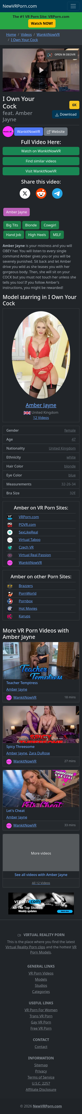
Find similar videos (41, 161)
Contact (41, 1046)
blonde (70, 466)
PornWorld (28, 593)
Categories (41, 991)
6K (74, 105)
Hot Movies (28, 608)
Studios (41, 985)
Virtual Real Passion (35, 555)
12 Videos (41, 417)
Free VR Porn (40, 1028)
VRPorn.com (29, 516)
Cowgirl (50, 225)
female (70, 430)
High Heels (37, 234)
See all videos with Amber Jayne (41, 874)
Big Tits (12, 225)
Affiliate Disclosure (41, 1089)
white (71, 457)
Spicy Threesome (20, 746)
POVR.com (27, 524)
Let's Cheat (15, 810)
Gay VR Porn (41, 1022)
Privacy (41, 1071)
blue (72, 475)
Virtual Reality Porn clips (25, 947)
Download (66, 114)
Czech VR (26, 547)
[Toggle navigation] (73, 6)
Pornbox (26, 601)
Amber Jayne (16, 212)
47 (74, 439)
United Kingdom (62, 448)
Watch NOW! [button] (42, 23)
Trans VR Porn (41, 1016)
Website (56, 131)
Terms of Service (41, 1077)
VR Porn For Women (41, 1010)
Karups (24, 616)
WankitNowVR (28, 131)
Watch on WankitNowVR (41, 151)
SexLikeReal (28, 532)
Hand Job (13, 234)
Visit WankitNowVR (41, 171)
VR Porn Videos (41, 973)
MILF (57, 234)
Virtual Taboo (29, 539)
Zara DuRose (39, 753)
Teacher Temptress (22, 682)
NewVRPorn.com (20, 6)
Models (41, 979)
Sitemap (41, 1065)
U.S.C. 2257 (41, 1083)
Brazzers (26, 585)
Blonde (31, 225)
